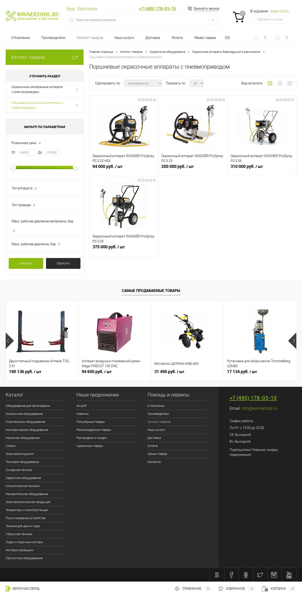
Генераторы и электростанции (27, 510)
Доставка (152, 38)
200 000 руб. (192, 168)
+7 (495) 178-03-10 (157, 8)
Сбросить (63, 263)
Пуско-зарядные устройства (26, 518)
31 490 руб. (169, 371)
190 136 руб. (25, 371)
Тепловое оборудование (22, 462)
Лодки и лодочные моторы (24, 542)
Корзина (279, 589)
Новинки (82, 414)
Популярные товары (90, 422)
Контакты (154, 462)
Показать (26, 263)
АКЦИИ (81, 406)
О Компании (20, 38)
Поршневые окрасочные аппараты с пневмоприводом (37, 105)
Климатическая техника (22, 486)
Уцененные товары (89, 446)
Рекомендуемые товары (93, 430)
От (13, 152)
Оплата (177, 38)
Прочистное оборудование (24, 558)
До (40, 152)
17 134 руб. (242, 371)
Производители (53, 38)
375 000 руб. (123, 248)
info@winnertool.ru (259, 408)
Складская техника (19, 470)
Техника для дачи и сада (23, 526)
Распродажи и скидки (91, 438)
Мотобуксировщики (19, 550)
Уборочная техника (19, 534)
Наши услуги (124, 38)
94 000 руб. (123, 168)
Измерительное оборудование (27, 494)
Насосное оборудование (23, 438)
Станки (11, 446)
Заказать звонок (206, 8)
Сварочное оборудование (23, 478)
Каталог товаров (90, 38)
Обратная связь (23, 589)
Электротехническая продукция (28, 502)
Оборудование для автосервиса (28, 406)
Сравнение (193, 589)
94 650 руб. (97, 371)
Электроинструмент (20, 454)
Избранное (237, 589)
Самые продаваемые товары (151, 290)
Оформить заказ (270, 19)
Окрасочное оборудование (24, 414)
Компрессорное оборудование (27, 430)
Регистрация (87, 8)
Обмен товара (205, 38)
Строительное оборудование (25, 422)
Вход (71, 8)
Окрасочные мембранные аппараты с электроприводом (37, 89)
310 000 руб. (262, 168)
